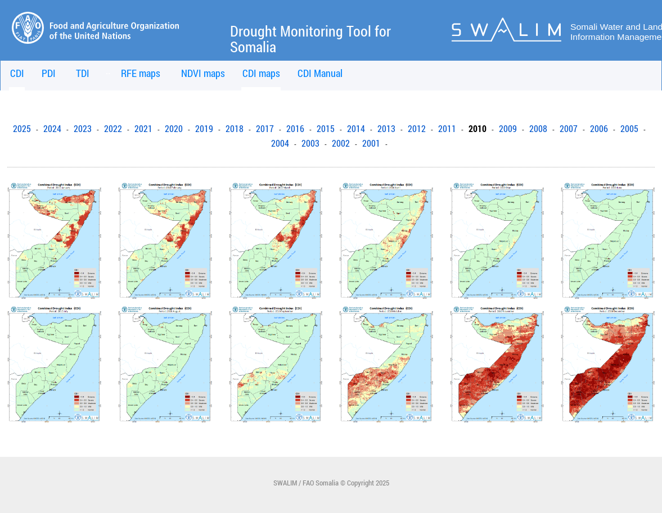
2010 (478, 128)
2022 (113, 128)
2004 (280, 143)
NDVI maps (203, 73)
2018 (235, 128)
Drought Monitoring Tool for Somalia (310, 39)
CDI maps (261, 73)
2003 (310, 143)
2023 (83, 128)
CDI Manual (320, 73)
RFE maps (140, 73)
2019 (204, 128)
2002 (341, 143)
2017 (265, 128)
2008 (538, 128)
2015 (326, 128)
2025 (22, 128)
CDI (17, 73)
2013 (386, 128)
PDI (49, 73)
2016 (295, 128)
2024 (52, 128)
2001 (371, 143)
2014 (356, 128)
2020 (174, 128)
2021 (143, 128)
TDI (82, 73)
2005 (629, 128)
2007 (569, 128)
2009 (508, 128)
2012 (417, 128)
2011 (447, 128)
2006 (599, 128)
